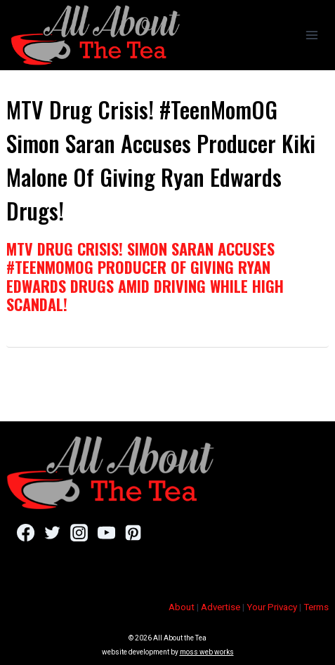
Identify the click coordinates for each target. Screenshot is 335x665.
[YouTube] (106, 532)
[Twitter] (52, 532)
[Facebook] (25, 532)
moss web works (207, 652)
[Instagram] (79, 532)
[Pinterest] (133, 532)
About (182, 607)
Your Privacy (272, 607)
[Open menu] (311, 35)
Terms (316, 607)
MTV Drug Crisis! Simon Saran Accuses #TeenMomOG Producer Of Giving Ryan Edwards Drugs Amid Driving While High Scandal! (145, 276)
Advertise (220, 607)
